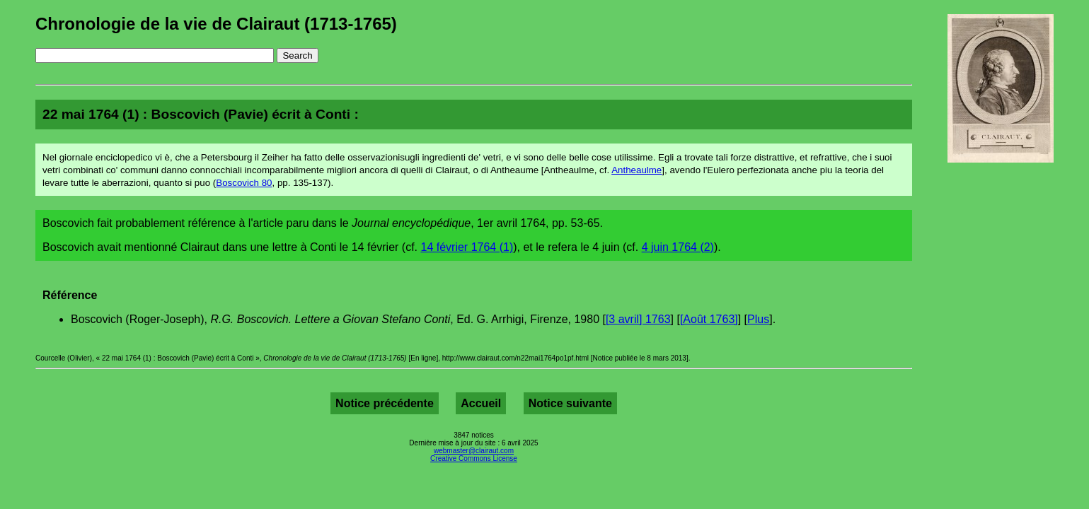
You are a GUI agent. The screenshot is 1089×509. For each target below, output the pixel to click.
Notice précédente (384, 403)
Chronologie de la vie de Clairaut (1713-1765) (216, 23)
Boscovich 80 (244, 182)
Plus (758, 319)
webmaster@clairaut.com (474, 451)
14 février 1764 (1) (467, 247)
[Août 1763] (709, 319)
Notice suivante (570, 403)
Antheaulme (636, 170)
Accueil (481, 403)
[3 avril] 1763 (638, 319)
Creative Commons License (473, 458)
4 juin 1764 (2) (678, 247)
